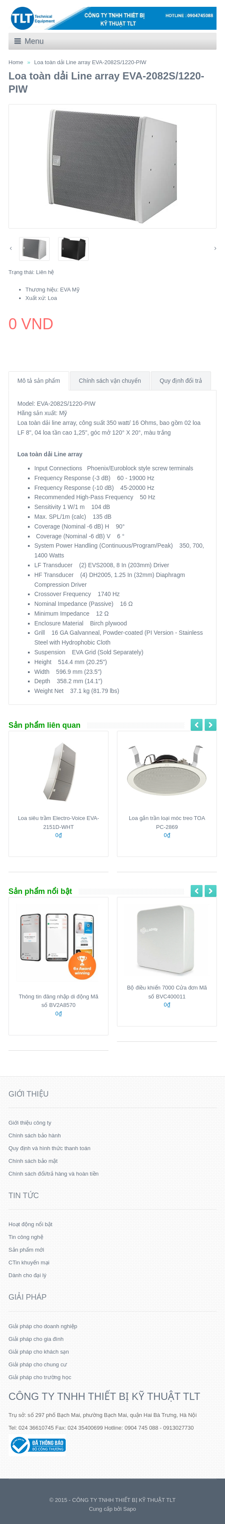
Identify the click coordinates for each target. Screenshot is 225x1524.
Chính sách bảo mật (33, 1161)
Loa (52, 298)
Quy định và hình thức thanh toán (49, 1148)
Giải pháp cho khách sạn (38, 1352)
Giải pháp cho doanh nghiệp (42, 1326)
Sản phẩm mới (26, 1250)
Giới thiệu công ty (29, 1123)
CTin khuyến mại (29, 1262)
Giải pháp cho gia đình (36, 1339)
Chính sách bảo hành (34, 1135)
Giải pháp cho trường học (39, 1377)
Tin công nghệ (25, 1237)
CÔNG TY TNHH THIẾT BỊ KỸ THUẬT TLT (104, 1396)
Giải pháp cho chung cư (37, 1364)
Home (15, 62)
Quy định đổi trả (181, 380)
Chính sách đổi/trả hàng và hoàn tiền (53, 1174)
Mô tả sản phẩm (38, 380)
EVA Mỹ (70, 289)
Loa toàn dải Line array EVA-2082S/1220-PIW (90, 62)
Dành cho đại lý (27, 1275)
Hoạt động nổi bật (30, 1224)
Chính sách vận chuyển (110, 380)
